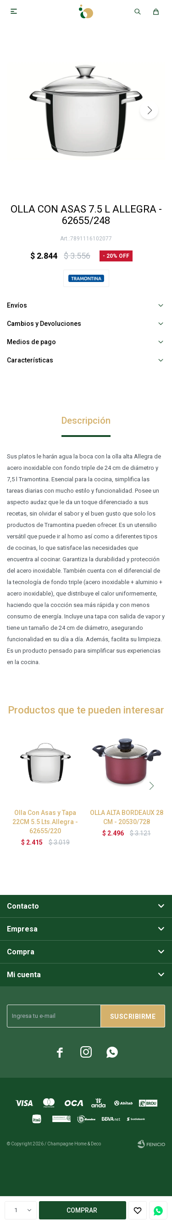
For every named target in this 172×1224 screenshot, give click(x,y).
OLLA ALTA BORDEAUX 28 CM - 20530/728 (126, 817)
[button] (149, 110)
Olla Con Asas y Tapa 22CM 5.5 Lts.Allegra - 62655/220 (45, 822)
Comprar (82, 1210)
